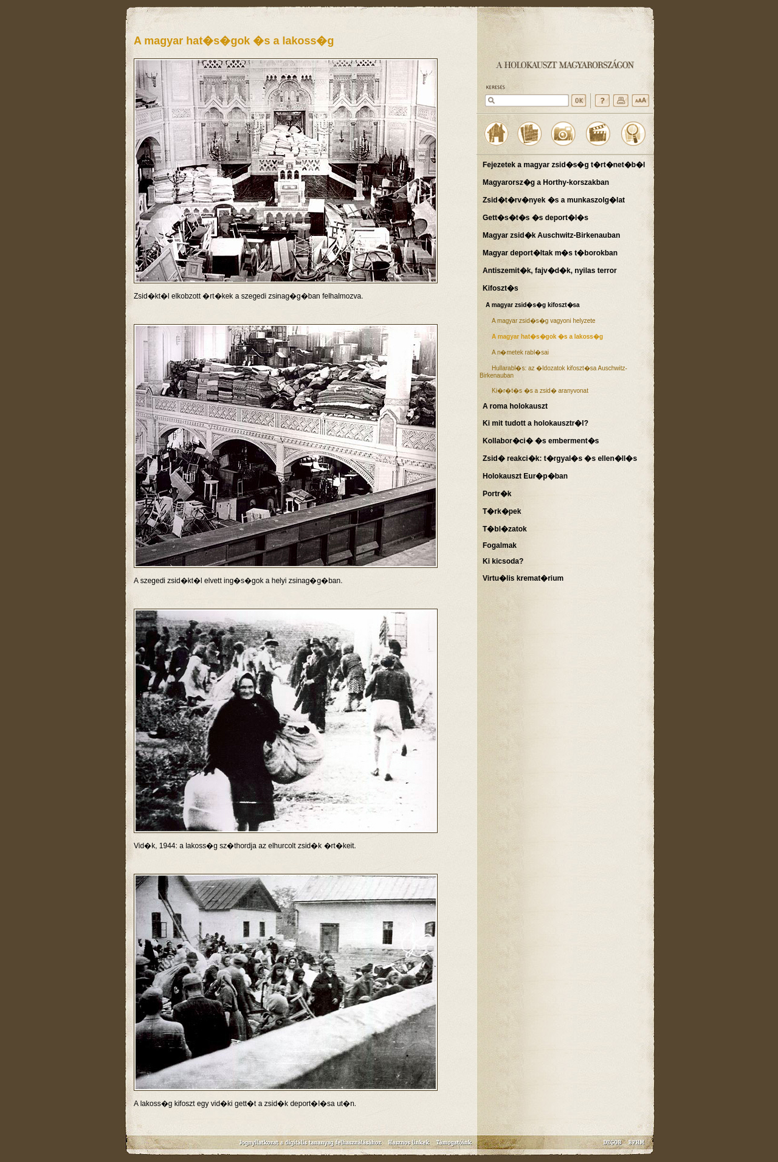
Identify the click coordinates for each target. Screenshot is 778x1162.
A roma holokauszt (515, 406)
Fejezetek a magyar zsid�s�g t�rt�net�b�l (564, 165)
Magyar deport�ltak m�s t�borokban (550, 253)
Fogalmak (500, 545)
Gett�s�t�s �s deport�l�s (535, 217)
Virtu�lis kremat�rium (523, 578)
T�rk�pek (502, 511)
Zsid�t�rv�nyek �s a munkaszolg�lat (554, 200)
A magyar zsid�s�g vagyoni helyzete (544, 320)
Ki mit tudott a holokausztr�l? (535, 423)
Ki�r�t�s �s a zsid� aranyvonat (540, 390)
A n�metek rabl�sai (520, 352)
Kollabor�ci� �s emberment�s (541, 441)
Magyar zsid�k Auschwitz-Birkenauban (551, 235)
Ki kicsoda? (503, 561)
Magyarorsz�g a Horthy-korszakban (546, 182)
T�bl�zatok (505, 529)
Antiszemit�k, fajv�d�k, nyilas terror (550, 270)
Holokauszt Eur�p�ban (525, 476)
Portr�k (497, 493)
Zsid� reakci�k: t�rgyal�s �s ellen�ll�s (560, 458)
